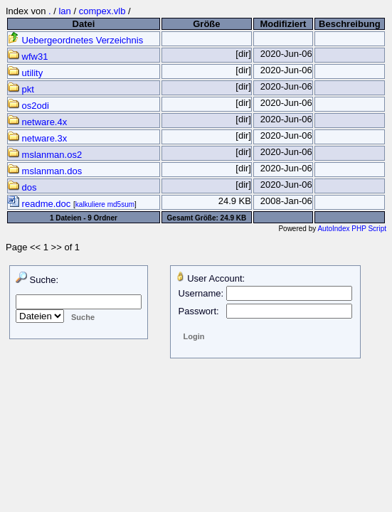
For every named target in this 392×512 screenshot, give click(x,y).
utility (25, 73)
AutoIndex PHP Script (351, 229)
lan (64, 11)
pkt (21, 89)
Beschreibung (350, 23)
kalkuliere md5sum (104, 204)
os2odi (28, 105)
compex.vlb (102, 11)
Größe (206, 23)
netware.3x (37, 138)
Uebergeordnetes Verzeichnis (75, 40)
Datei (84, 23)
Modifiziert (283, 23)
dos (22, 187)
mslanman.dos (45, 171)
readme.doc (40, 203)
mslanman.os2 (45, 154)
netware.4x (37, 122)
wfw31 (28, 56)
